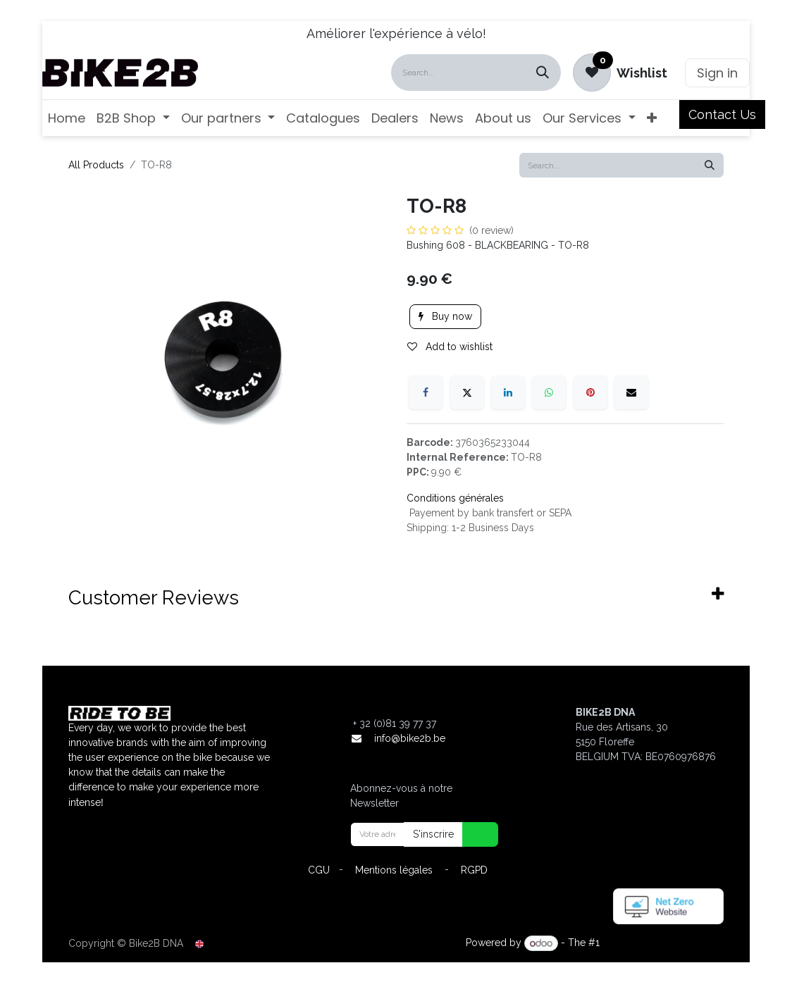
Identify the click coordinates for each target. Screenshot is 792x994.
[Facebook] (426, 392)
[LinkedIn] (508, 392)
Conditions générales (455, 498)
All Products (96, 164)
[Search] (542, 72)
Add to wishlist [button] (450, 346)
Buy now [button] (445, 316)
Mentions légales (394, 870)
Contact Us (722, 114)
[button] (471, 834)
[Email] (631, 392)
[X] (467, 392)
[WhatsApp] (549, 392)
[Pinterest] (590, 392)
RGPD (474, 870)
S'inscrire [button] (433, 834)
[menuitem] (66, 118)
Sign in (717, 73)
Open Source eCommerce (663, 943)
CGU (319, 870)
